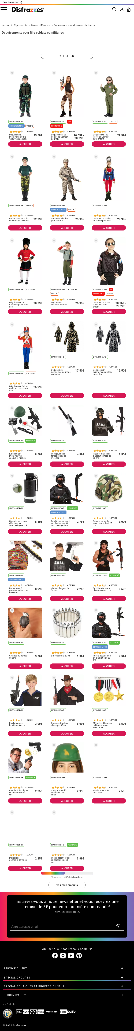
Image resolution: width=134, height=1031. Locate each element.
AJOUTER (25, 144)
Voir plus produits (67, 885)
